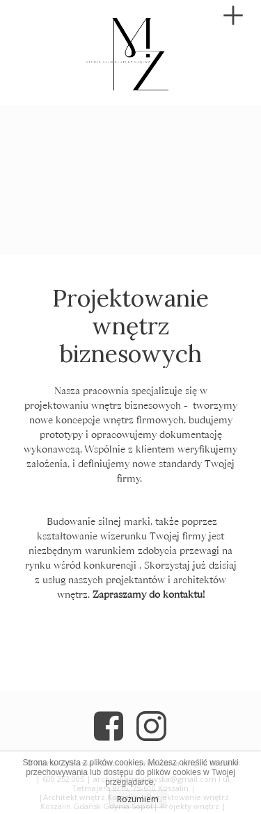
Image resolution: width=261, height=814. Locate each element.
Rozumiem (138, 799)
